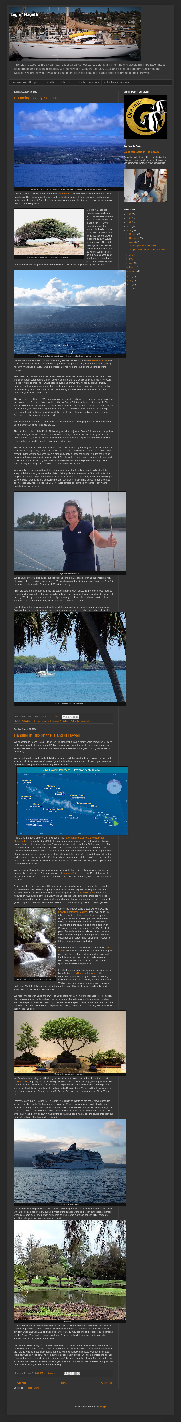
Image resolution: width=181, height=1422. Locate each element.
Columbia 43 (27, 721)
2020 (129, 222)
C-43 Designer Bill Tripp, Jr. (26, 82)
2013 (129, 284)
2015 (129, 276)
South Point (65, 193)
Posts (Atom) (33, 1388)
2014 (129, 280)
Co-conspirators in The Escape (142, 151)
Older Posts (106, 1383)
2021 (129, 218)
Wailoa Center (21, 1081)
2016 (129, 230)
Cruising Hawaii (39, 721)
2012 (129, 288)
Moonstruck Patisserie (71, 873)
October (133, 234)
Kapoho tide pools (86, 892)
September (134, 238)
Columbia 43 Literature (116, 82)
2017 (129, 226)
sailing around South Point (58, 721)
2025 (129, 214)
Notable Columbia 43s (58, 82)
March (132, 267)
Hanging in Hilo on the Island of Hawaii (47, 735)
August (132, 242)
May (131, 259)
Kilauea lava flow (99, 360)
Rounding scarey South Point (39, 98)
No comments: (54, 1373)
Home (64, 1383)
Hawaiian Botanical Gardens (72, 912)
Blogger (103, 1406)
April (131, 263)
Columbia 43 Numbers (87, 82)
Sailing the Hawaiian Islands (82, 721)
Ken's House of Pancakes (84, 973)
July (131, 255)
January (133, 271)
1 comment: (53, 717)
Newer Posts (21, 1383)
